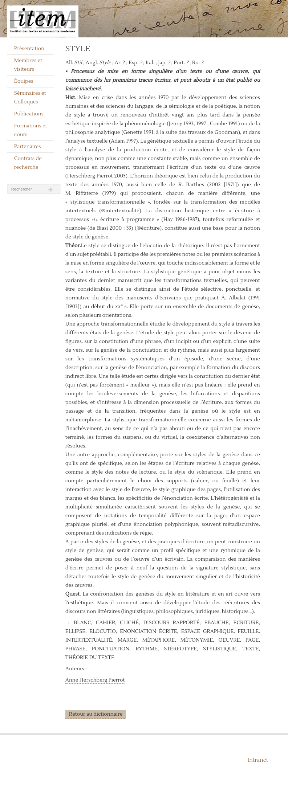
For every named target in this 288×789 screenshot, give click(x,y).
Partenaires (27, 146)
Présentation (29, 48)
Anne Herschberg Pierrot (95, 680)
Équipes (23, 81)
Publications (29, 114)
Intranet (258, 760)
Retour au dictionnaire (95, 714)
